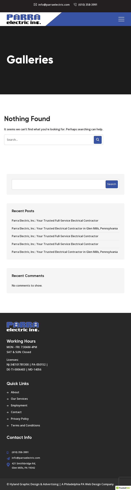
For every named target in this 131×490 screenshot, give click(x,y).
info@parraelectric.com (54, 4)
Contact (16, 412)
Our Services (19, 399)
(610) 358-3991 (87, 4)
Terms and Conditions (25, 425)
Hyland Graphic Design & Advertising (34, 484)
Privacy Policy (20, 419)
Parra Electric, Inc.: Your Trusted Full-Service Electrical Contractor (55, 220)
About (15, 392)
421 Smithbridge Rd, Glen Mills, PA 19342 (24, 465)
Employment (19, 405)
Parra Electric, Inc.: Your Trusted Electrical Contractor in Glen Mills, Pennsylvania (65, 228)
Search (111, 184)
